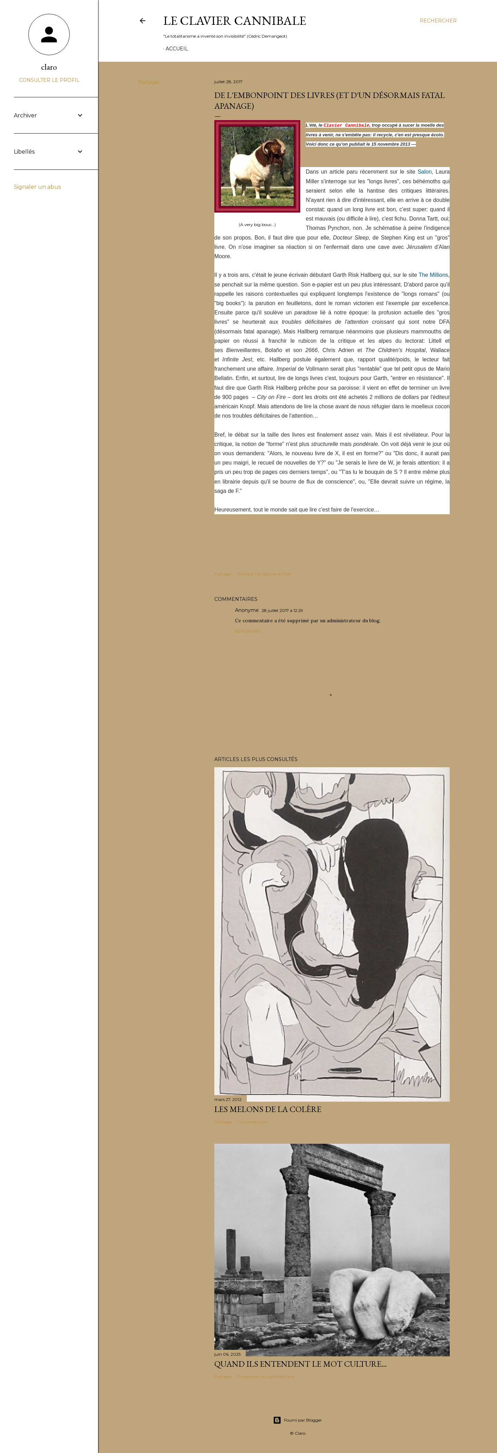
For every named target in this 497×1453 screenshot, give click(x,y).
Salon (425, 172)
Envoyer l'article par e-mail (264, 573)
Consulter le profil (49, 80)
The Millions (433, 275)
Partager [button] (149, 82)
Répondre (247, 631)
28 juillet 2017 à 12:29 (282, 610)
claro (49, 66)
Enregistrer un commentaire (265, 1376)
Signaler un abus (37, 187)
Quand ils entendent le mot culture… (300, 1363)
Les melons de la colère (267, 1109)
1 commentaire (252, 1121)
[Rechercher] (438, 20)
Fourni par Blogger (297, 1420)
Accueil (177, 49)
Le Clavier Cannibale (234, 20)
